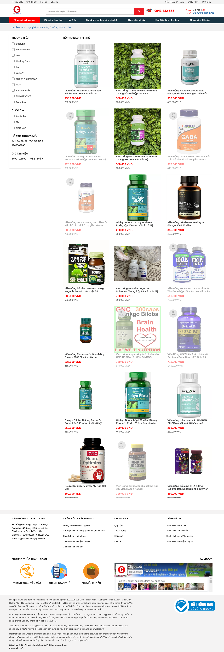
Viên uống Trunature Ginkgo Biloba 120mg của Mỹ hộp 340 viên (136, 92)
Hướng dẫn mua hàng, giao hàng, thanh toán (84, 530)
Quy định (119, 525)
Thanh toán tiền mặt (27, 583)
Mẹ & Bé (72, 20)
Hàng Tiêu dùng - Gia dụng (167, 20)
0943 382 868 (164, 10)
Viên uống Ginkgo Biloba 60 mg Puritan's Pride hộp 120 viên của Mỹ (85, 158)
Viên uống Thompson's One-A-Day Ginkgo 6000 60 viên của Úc (84, 355)
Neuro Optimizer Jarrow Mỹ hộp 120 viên (85, 487)
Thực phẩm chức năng (24, 20)
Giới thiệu (31, 2)
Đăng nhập (193, 2)
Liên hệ (54, 2)
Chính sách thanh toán (176, 525)
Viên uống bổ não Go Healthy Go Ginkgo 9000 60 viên (186, 224)
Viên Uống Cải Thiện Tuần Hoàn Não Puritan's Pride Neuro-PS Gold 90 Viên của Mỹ (188, 356)
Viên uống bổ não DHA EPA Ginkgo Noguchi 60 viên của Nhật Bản (85, 290)
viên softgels (82, 148)
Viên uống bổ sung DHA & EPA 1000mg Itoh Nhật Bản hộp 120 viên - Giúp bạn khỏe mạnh (188, 487)
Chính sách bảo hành (73, 546)
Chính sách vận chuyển (177, 530)
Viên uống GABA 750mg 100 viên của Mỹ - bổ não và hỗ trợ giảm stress (188, 158)
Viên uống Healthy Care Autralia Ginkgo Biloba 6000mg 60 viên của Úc (187, 92)
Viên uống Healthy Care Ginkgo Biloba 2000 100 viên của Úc (83, 92)
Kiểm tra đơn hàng (174, 2)
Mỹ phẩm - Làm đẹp (53, 20)
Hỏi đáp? (119, 536)
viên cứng (89, 148)
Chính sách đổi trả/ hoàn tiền (179, 536)
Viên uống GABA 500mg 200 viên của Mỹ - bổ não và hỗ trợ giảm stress (86, 224)
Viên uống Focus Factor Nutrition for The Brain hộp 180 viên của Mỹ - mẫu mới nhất (188, 290)
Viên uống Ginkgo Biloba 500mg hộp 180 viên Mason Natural (137, 487)
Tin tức (43, 2)
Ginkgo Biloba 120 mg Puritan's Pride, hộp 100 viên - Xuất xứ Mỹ (134, 224)
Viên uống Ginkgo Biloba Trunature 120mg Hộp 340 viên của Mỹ (136, 158)
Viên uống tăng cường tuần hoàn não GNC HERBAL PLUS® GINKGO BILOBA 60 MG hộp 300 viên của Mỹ (137, 356)
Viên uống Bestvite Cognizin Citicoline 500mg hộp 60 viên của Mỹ (137, 290)
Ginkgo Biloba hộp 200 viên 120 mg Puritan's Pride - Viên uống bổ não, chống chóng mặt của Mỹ (136, 422)
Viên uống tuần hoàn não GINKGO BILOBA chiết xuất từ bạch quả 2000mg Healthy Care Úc (187, 422)
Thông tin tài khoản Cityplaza (76, 525)
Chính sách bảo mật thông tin (76, 541)
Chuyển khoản (91, 583)
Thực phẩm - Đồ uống (200, 20)
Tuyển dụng (120, 530)
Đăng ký (206, 2)
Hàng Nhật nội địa (136, 20)
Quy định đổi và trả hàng (74, 536)
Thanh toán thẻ (59, 583)
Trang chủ (17, 2)
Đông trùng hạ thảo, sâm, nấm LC (101, 20)
